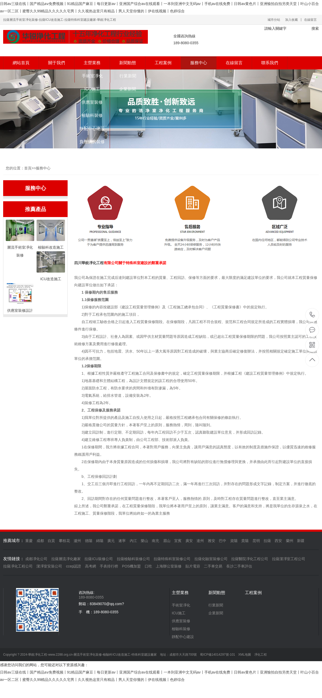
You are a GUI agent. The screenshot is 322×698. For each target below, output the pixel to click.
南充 (155, 541)
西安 (278, 541)
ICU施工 (92, 89)
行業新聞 (127, 76)
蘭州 (289, 541)
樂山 (144, 541)
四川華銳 (81, 263)
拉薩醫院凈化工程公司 (249, 559)
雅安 (211, 541)
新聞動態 (127, 63)
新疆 (300, 541)
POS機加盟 (131, 566)
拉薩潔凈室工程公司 (288, 559)
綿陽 (99, 541)
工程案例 (163, 63)
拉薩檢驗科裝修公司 (133, 559)
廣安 (189, 541)
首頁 (28, 168)
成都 (40, 541)
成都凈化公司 (36, 559)
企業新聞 (127, 89)
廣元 (111, 541)
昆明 (256, 541)
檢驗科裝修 (92, 115)
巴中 (222, 541)
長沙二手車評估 (239, 566)
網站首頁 (21, 63)
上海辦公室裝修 (169, 566)
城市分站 (274, 20)
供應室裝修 (92, 102)
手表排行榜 (109, 566)
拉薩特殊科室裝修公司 (172, 559)
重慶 (29, 541)
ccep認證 (73, 566)
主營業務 (92, 63)
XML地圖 (244, 654)
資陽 (234, 541)
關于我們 (56, 63)
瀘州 (77, 541)
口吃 (148, 566)
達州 (200, 541)
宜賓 (178, 541)
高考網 (90, 566)
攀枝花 (64, 541)
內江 (133, 541)
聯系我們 (269, 63)
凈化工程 (96, 263)
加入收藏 (291, 20)
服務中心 (198, 63)
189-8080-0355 (312, 315)
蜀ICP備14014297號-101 (217, 654)
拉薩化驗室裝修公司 (211, 559)
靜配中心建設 (92, 128)
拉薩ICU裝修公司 (98, 559)
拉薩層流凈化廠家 (66, 559)
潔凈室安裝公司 (49, 566)
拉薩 (267, 541)
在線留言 (310, 20)
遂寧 (122, 541)
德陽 (88, 541)
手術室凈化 (92, 76)
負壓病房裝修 (92, 141)
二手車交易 (213, 566)
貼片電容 (192, 566)
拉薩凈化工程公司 (18, 566)
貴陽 (245, 541)
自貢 (51, 541)
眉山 (166, 541)
